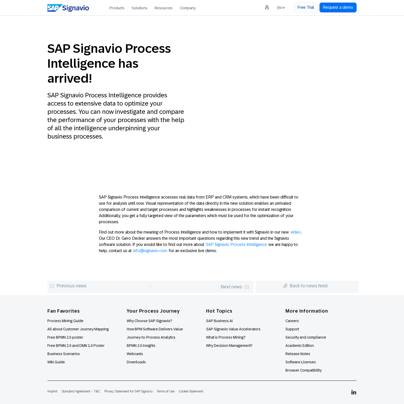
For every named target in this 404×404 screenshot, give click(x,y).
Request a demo (338, 7)
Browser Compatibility (303, 370)
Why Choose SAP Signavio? (149, 321)
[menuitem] (117, 7)
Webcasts (135, 354)
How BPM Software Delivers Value (155, 329)
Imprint (52, 391)
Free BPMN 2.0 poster (65, 337)
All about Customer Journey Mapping (78, 329)
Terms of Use (165, 391)
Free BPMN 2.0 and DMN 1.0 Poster (76, 345)
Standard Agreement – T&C (81, 391)
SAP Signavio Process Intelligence (236, 244)
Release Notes (297, 354)
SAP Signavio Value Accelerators (233, 329)
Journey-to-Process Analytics (151, 337)
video (295, 232)
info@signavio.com (150, 250)
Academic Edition (299, 345)
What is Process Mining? (226, 337)
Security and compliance (305, 337)
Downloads (136, 362)
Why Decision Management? (229, 345)
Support (292, 329)
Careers (292, 321)
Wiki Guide (56, 362)
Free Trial (305, 7)
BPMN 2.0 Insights (141, 345)
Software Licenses (300, 362)
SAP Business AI (219, 321)
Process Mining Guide (65, 321)
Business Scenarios (63, 354)
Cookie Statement (191, 391)
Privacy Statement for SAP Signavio (128, 391)
